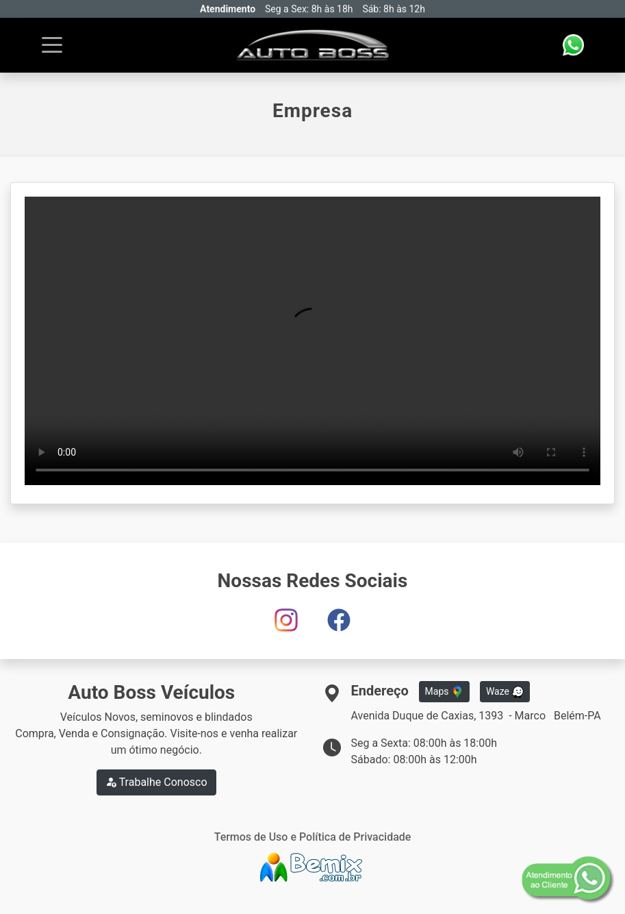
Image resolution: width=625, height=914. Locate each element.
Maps (444, 692)
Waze (505, 692)
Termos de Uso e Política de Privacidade (312, 836)
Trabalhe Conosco (156, 782)
